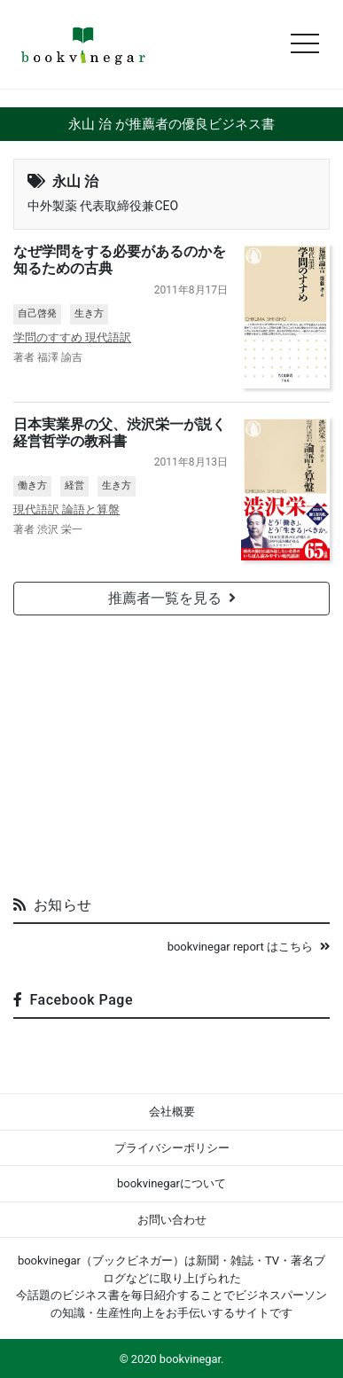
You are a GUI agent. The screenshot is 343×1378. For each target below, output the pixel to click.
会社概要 (172, 1111)
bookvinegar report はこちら (249, 946)
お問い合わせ (172, 1219)
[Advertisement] (172, 748)
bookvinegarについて (171, 1183)
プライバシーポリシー (172, 1148)
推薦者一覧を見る (172, 598)
